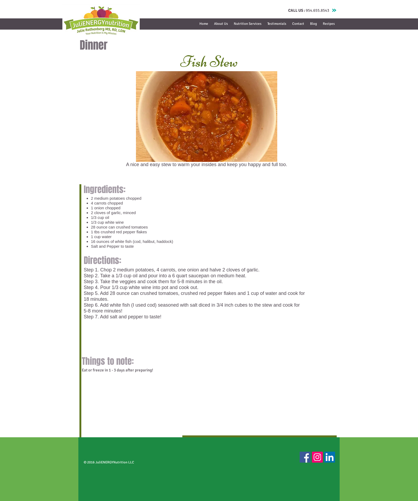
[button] (247, 24)
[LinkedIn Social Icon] (329, 457)
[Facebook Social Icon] (305, 457)
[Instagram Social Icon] (317, 457)
